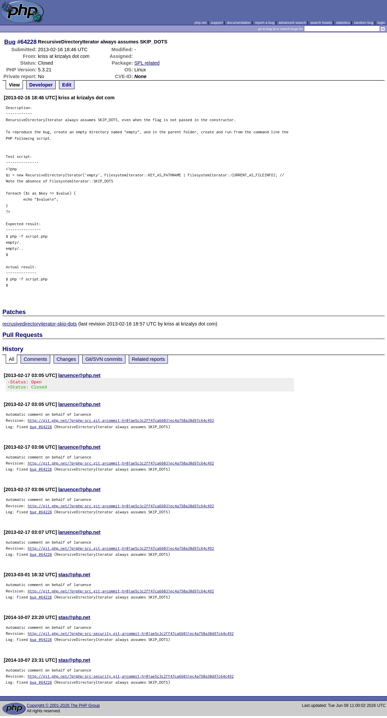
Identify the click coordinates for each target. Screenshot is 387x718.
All (11, 359)
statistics (343, 23)
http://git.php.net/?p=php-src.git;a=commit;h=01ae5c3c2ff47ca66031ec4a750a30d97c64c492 (121, 422)
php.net (201, 23)
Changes (66, 359)
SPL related (146, 63)
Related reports (148, 359)
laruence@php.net (79, 375)
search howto (321, 23)
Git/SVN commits (103, 359)
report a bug (264, 23)
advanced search (292, 23)
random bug (364, 23)
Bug (10, 41)
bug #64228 (41, 428)
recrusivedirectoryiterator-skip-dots (39, 324)
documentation (239, 23)
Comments (35, 359)
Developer (41, 85)
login (381, 23)
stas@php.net (74, 576)
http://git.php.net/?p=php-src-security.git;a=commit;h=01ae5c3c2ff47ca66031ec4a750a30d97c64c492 (131, 635)
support (217, 23)
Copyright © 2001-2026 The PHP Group (63, 707)
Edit (66, 85)
